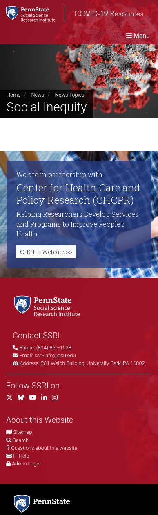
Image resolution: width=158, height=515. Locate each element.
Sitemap (22, 432)
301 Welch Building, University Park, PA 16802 (93, 363)
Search (21, 440)
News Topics (70, 95)
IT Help (21, 456)
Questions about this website (44, 448)
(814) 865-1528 (53, 348)
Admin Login (26, 464)
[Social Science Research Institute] (48, 305)
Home (13, 95)
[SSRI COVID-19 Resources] (71, 13)
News (37, 95)
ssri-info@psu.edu (55, 355)
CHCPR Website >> (46, 252)
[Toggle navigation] (138, 36)
